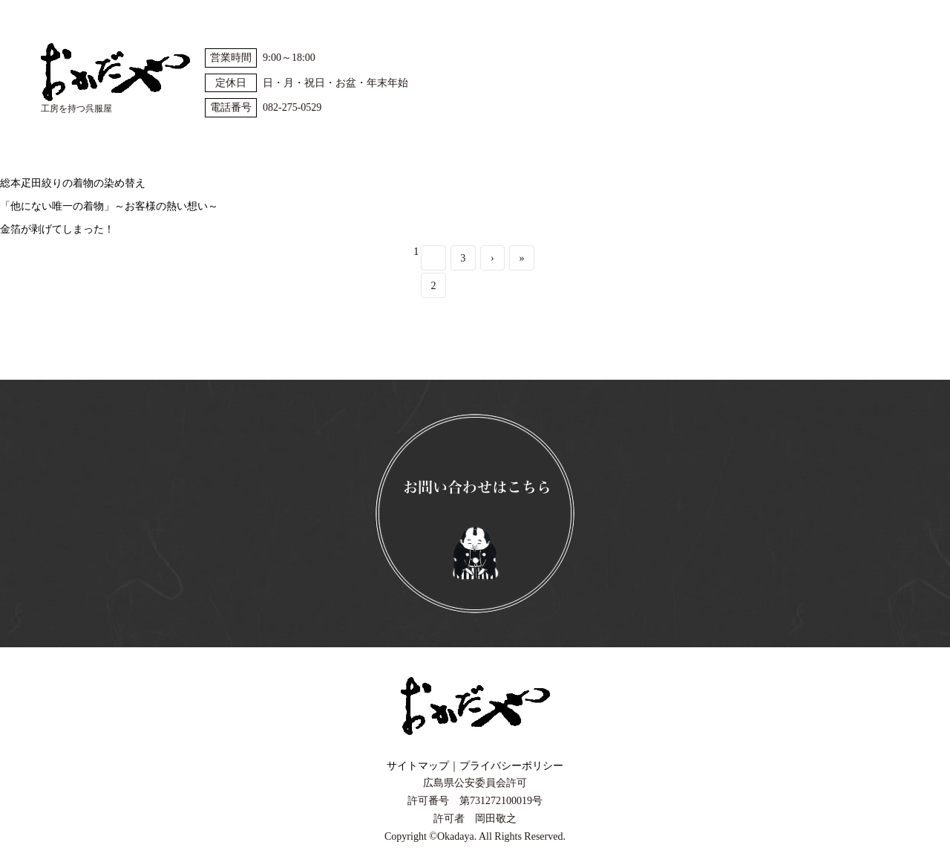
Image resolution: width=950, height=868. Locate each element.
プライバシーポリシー (511, 765)
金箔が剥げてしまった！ (57, 229)
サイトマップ (418, 765)
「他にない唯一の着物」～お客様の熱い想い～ (109, 206)
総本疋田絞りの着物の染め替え (72, 183)
